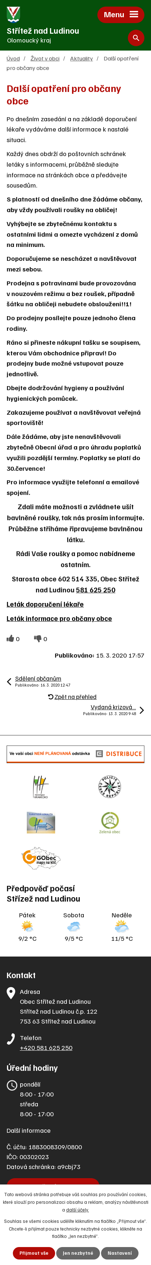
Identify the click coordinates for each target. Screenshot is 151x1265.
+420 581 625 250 (46, 1047)
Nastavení (120, 1253)
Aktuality (81, 58)
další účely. (77, 1210)
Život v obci (45, 58)
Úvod (13, 58)
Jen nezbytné (78, 1253)
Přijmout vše (33, 1253)
